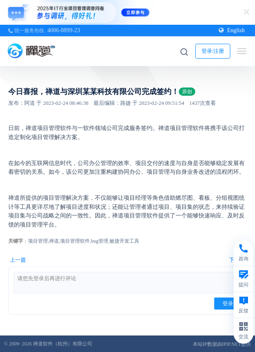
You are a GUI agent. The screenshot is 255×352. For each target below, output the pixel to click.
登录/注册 (213, 51)
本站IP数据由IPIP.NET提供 (222, 344)
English (232, 30)
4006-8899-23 (63, 30)
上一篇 (18, 260)
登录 (227, 303)
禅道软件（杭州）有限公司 (62, 344)
